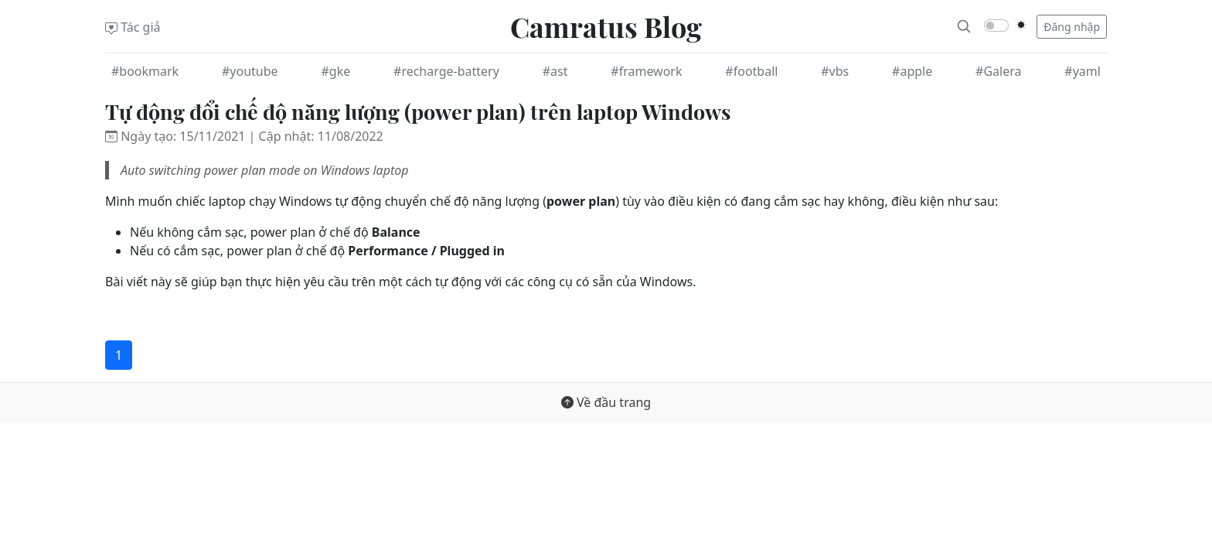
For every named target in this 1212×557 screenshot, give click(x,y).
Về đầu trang (606, 402)
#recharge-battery (446, 71)
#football (751, 71)
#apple (912, 71)
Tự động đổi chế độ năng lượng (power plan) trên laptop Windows (417, 111)
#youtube (250, 71)
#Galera (998, 71)
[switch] (996, 25)
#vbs (835, 71)
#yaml (1082, 71)
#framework (646, 71)
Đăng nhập (1071, 26)
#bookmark (145, 71)
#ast (555, 71)
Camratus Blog (606, 26)
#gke (335, 71)
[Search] (964, 26)
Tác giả (133, 27)
